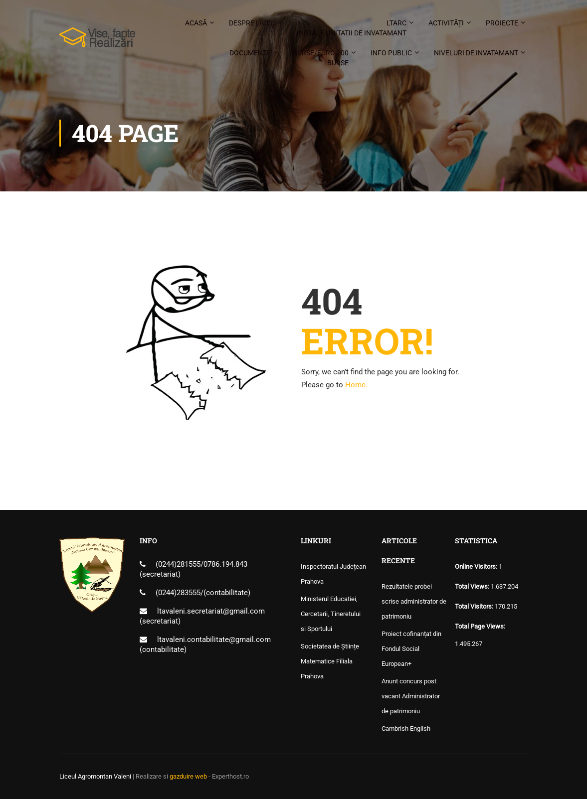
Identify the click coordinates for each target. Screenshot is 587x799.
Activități (446, 23)
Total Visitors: (475, 606)
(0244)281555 (178, 564)
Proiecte (502, 23)
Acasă (196, 23)
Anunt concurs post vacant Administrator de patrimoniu (411, 696)
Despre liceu (252, 23)
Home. (356, 384)
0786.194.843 (225, 564)
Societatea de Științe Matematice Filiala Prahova (330, 661)
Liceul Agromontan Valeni (95, 776)
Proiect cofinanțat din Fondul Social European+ (411, 648)
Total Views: (473, 586)
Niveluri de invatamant (476, 53)
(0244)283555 (178, 592)
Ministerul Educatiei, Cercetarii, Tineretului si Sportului (331, 614)
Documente (250, 53)
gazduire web (188, 776)
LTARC (351, 28)
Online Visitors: (477, 566)
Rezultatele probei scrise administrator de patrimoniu (414, 601)
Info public (391, 53)
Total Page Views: (481, 626)
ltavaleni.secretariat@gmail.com (211, 611)
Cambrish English (406, 728)
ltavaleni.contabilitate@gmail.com (214, 639)
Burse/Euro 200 (321, 58)
